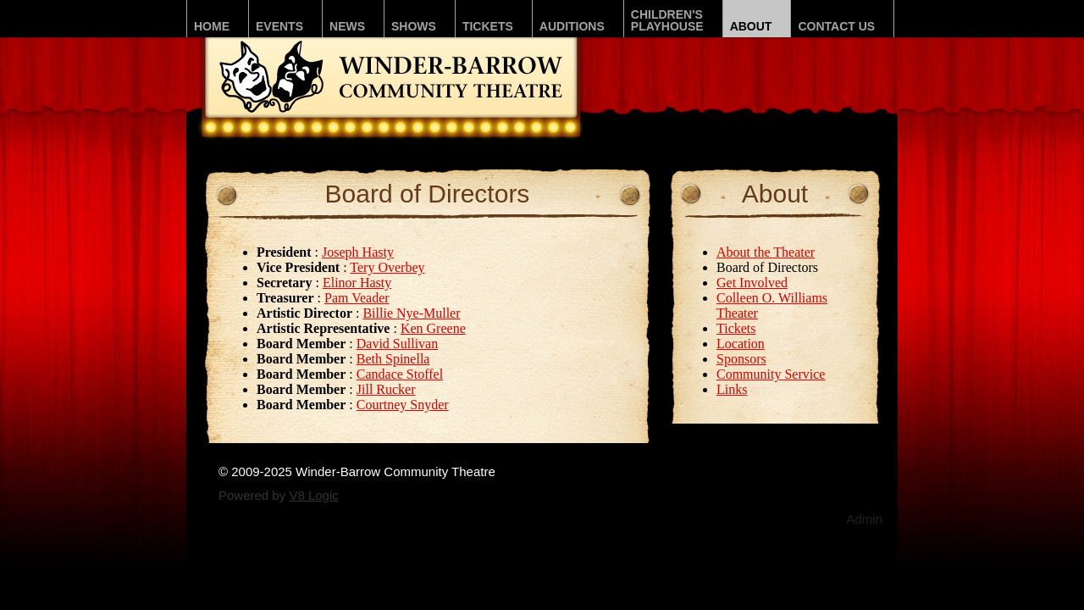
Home (212, 26)
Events (279, 26)
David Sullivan (397, 343)
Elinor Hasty (357, 282)
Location (740, 343)
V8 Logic (313, 495)
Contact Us (836, 26)
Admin (864, 519)
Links (731, 389)
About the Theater (765, 252)
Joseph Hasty (358, 252)
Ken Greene (433, 328)
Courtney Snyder (403, 404)
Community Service (770, 374)
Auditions (572, 26)
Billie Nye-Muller (411, 313)
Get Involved (752, 282)
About (751, 26)
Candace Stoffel (400, 374)
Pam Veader (357, 298)
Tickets (487, 26)
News (347, 26)
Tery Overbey (387, 267)
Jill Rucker (386, 389)
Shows (413, 26)
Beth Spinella (393, 359)
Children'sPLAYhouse (667, 20)
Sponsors (741, 359)
